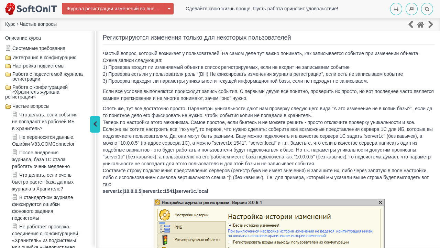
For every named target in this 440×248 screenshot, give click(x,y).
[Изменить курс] (169, 8)
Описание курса (23, 38)
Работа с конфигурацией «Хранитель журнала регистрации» (36, 92)
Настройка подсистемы (38, 66)
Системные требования (38, 48)
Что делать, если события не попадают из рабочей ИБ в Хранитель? (44, 121)
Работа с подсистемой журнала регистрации (47, 76)
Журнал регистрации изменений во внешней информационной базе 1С (115, 8)
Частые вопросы (31, 106)
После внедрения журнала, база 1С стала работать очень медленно (41, 159)
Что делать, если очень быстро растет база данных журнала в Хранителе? (43, 182)
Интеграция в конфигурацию (44, 57)
